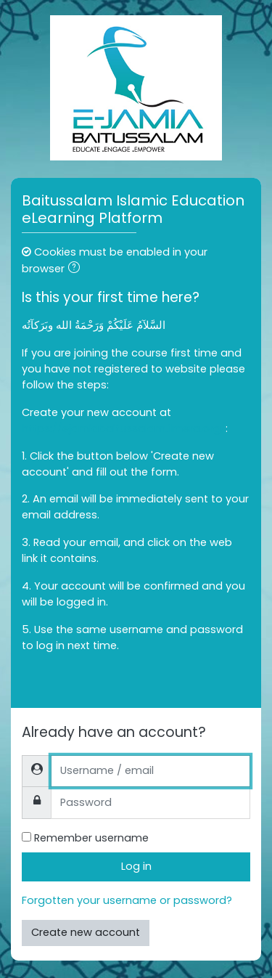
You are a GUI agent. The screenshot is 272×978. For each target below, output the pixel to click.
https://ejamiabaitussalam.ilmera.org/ (124, 428)
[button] (76, 269)
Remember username (91, 838)
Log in (136, 866)
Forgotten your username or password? (127, 900)
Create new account (85, 932)
